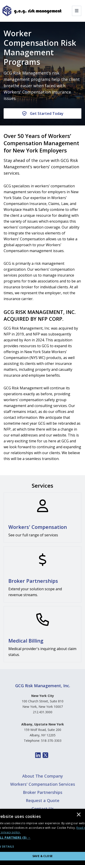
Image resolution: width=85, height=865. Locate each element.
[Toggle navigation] (77, 11)
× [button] (78, 815)
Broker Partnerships (42, 792)
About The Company (42, 776)
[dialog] (42, 837)
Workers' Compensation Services (42, 784)
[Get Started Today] (42, 113)
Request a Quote (42, 800)
